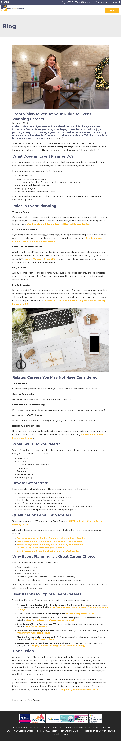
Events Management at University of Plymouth (41, 548)
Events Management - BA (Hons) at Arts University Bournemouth (50, 545)
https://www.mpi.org (43, 639)
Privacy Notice (54, 727)
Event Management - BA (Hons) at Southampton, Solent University (51, 541)
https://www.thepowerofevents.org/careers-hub (50, 620)
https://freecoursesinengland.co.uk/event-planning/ (58, 646)
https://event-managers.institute (33, 633)
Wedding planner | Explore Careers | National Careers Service (58, 224)
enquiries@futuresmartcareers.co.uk (102, 2)
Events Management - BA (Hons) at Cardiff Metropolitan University (51, 538)
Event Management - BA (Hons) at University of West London (48, 551)
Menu (112, 10)
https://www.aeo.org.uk (37, 626)
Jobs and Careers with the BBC (39, 259)
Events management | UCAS (80, 614)
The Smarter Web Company (96, 727)
